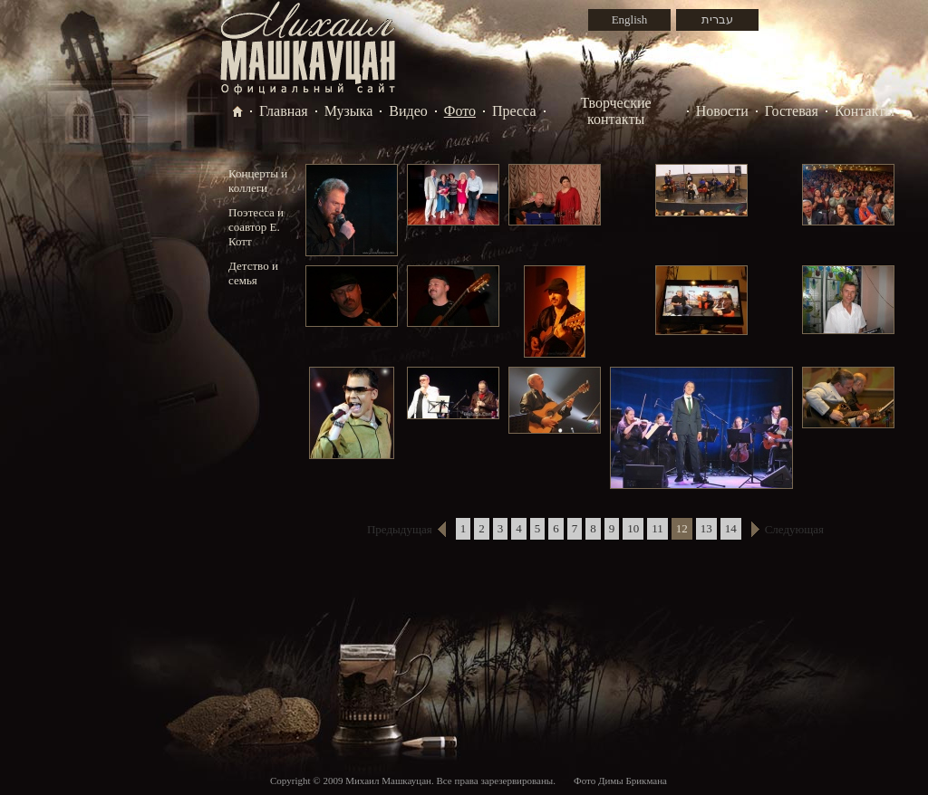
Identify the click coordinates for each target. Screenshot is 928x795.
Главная (283, 111)
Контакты (864, 111)
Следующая (794, 529)
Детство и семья (253, 273)
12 (682, 528)
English (630, 19)
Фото (460, 111)
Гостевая (791, 111)
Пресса (514, 111)
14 (731, 528)
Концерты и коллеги (257, 181)
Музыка (348, 111)
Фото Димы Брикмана (620, 780)
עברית (717, 19)
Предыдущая (399, 529)
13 (706, 528)
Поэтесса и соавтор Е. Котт (256, 227)
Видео (408, 111)
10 (633, 528)
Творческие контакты (616, 111)
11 (657, 528)
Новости (722, 111)
